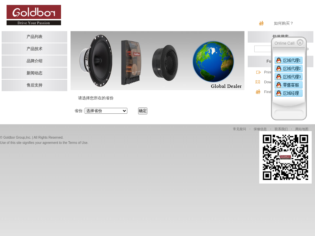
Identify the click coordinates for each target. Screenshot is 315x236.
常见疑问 (239, 129)
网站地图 (301, 129)
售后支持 (34, 85)
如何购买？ (284, 23)
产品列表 (34, 36)
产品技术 (34, 49)
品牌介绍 (34, 61)
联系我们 (281, 129)
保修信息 (260, 129)
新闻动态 (34, 73)
